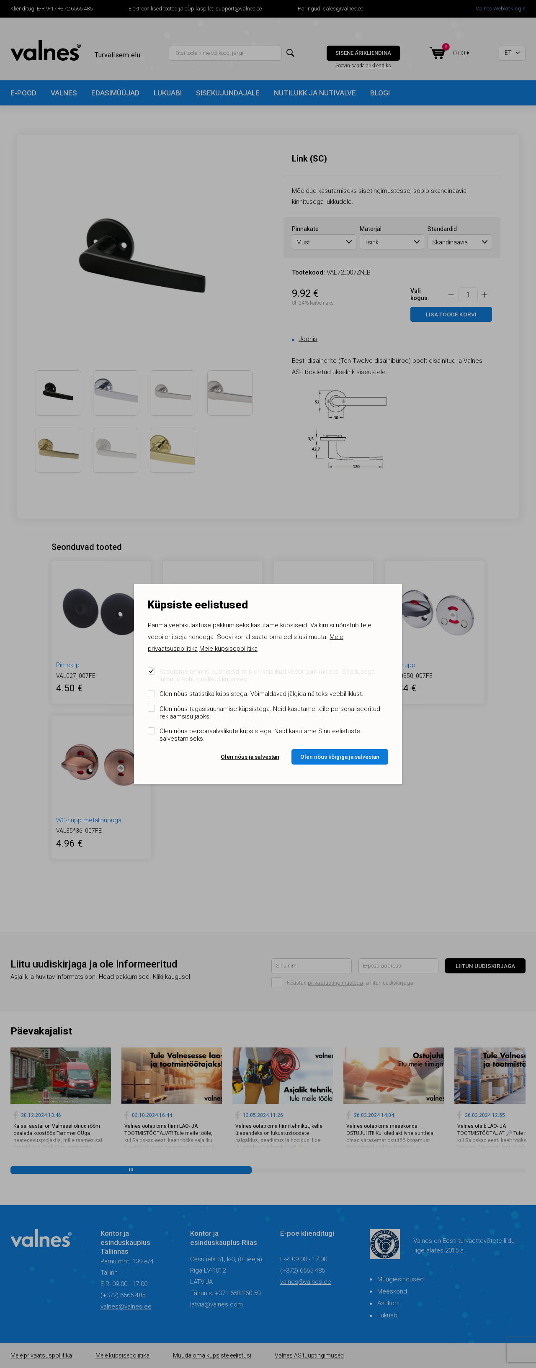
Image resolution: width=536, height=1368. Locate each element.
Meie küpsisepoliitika (228, 648)
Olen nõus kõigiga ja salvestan (339, 756)
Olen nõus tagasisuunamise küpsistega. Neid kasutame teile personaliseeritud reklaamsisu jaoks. (270, 712)
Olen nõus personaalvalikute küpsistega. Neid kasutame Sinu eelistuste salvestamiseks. (260, 734)
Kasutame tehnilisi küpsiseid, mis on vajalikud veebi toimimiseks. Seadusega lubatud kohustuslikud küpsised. (267, 675)
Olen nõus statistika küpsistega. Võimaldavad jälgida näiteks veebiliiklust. (261, 694)
